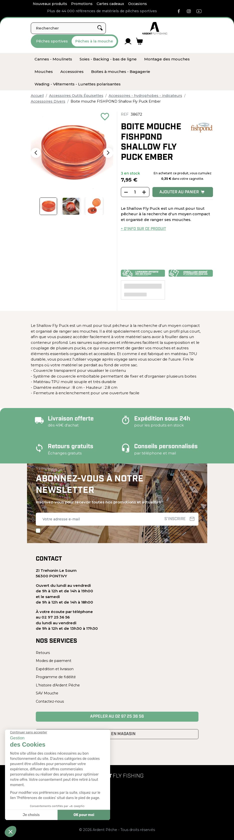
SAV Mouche (47, 693)
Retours (43, 652)
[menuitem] (53, 59)
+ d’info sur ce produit (143, 229)
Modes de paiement (53, 660)
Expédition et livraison (55, 669)
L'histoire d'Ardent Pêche (58, 685)
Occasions (137, 3)
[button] (36, 153)
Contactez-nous (50, 701)
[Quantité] (135, 192)
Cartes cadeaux (110, 3)
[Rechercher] (68, 28)
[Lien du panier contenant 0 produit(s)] (139, 41)
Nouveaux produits (50, 3)
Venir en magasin (117, 734)
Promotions (82, 3)
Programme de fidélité (56, 677)
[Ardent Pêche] (154, 28)
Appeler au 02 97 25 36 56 (117, 717)
